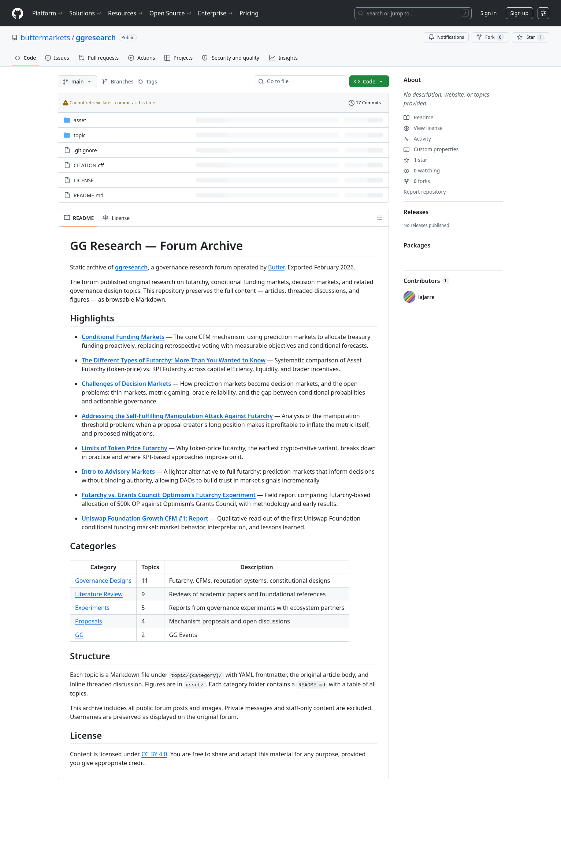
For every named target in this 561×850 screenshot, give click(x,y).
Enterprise (216, 13)
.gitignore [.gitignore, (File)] (85, 150)
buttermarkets (45, 37)
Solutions (85, 13)
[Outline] (379, 218)
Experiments (92, 608)
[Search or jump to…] (413, 13)
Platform (47, 13)
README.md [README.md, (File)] (89, 195)
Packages (417, 245)
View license (423, 127)
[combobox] (303, 81)
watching (422, 170)
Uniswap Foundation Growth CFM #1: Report (145, 518)
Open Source (170, 13)
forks (417, 181)
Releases (416, 212)
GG (79, 635)
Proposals (88, 621)
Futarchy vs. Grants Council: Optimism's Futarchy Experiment (169, 495)
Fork (490, 37)
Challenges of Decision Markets (126, 384)
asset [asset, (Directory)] (80, 120)
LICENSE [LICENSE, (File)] (84, 180)
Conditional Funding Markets (123, 337)
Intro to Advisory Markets (118, 471)
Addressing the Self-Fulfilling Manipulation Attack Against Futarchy (177, 416)
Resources (126, 13)
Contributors (426, 281)
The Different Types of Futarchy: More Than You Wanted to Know (173, 360)
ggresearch (96, 37)
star (415, 159)
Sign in (488, 13)
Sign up (519, 13)
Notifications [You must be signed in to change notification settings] (446, 37)
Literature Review (99, 594)
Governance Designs (103, 581)
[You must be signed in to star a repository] (530, 37)
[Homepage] (17, 13)
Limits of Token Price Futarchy (124, 448)
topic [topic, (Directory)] (79, 135)
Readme (419, 117)
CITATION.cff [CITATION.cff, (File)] (89, 165)
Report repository (425, 191)
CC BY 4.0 (154, 754)
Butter (276, 267)
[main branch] (77, 81)
